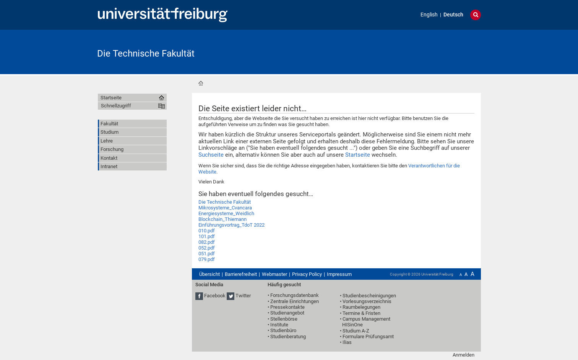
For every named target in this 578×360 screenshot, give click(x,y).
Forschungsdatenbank (294, 295)
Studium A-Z (356, 331)
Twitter (243, 295)
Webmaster (274, 274)
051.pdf (206, 253)
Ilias (347, 342)
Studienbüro (283, 330)
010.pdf (206, 231)
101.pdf (206, 236)
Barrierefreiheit (241, 274)
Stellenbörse (283, 319)
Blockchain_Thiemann (222, 219)
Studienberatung (288, 336)
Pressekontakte (287, 307)
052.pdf (206, 248)
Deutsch (453, 14)
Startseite (200, 83)
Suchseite (211, 154)
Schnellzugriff (116, 106)
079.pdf (206, 259)
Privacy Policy (307, 274)
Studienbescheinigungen (369, 295)
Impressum (339, 274)
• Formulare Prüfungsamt (367, 336)
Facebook (215, 295)
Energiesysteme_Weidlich (226, 213)
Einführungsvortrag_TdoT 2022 (231, 225)
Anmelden (463, 355)
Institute (279, 325)
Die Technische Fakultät (146, 53)
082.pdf (206, 242)
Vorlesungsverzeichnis (367, 301)
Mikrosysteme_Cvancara (225, 208)
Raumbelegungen (361, 307)
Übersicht (209, 274)
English (429, 14)
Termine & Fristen (361, 313)
